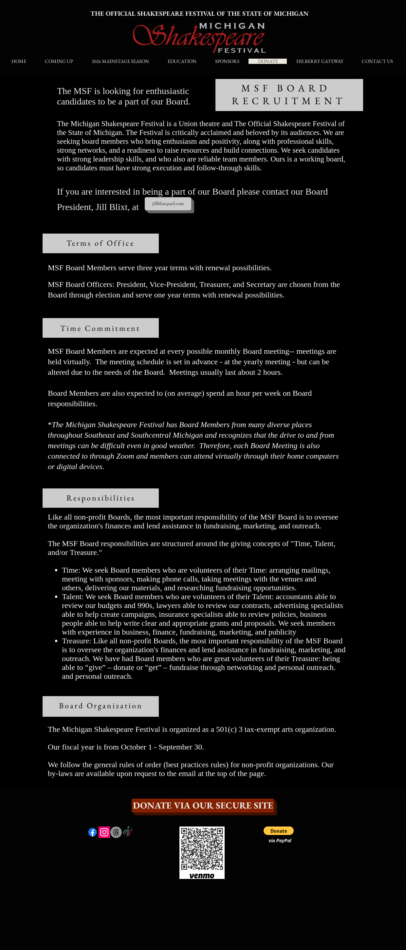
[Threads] (116, 832)
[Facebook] (92, 832)
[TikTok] (128, 832)
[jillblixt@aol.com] (168, 203)
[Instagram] (104, 832)
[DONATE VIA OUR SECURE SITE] (203, 805)
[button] (279, 830)
